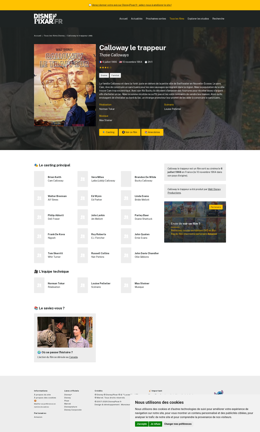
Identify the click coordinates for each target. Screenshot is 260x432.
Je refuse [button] (155, 424)
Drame (104, 75)
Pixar (66, 401)
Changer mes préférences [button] (178, 424)
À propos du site (42, 394)
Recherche (218, 18)
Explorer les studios (198, 18)
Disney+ (68, 394)
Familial (115, 75)
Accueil (123, 18)
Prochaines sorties (156, 18)
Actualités (136, 18)
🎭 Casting (109, 132)
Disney (67, 398)
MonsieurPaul (127, 404)
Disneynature (70, 407)
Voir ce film (129, 132)
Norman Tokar (107, 109)
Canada (73, 357)
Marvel (67, 404)
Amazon (38, 417)
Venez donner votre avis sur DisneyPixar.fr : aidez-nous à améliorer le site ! (132, 5)
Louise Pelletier (172, 109)
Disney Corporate (73, 410)
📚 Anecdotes (152, 132)
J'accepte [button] (142, 424)
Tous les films (176, 18)
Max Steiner (105, 120)
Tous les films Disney (54, 35)
